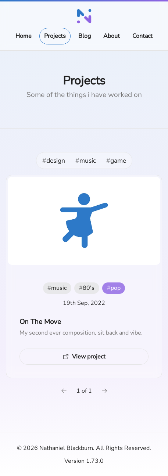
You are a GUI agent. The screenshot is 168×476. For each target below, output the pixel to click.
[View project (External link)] (84, 357)
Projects (55, 36)
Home (23, 36)
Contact (142, 36)
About (111, 36)
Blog (84, 36)
